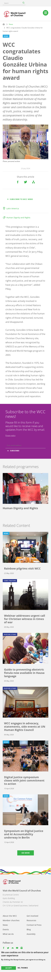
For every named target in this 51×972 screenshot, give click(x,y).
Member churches (11, 920)
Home (4, 24)
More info (5, 963)
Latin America (12, 208)
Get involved (32, 916)
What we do (8, 934)
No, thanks (23, 968)
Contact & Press (34, 925)
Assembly (31, 934)
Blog (29, 929)
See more (25, 853)
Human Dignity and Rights (18, 217)
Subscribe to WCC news (21, 199)
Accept (8, 968)
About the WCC (10, 916)
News (11, 24)
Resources (31, 920)
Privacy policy (10, 435)
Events (6, 929)
